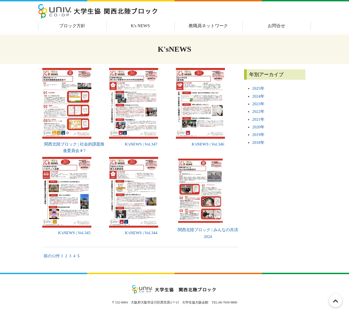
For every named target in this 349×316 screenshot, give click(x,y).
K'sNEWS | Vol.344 (141, 233)
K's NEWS (140, 25)
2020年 (258, 127)
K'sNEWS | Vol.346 (208, 144)
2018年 (258, 142)
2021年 (258, 119)
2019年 (258, 134)
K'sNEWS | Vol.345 (74, 233)
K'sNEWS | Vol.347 (141, 144)
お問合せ (276, 25)
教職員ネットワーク (208, 25)
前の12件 (52, 256)
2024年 (258, 96)
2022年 (258, 111)
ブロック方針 (72, 25)
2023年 (258, 104)
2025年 (258, 88)
